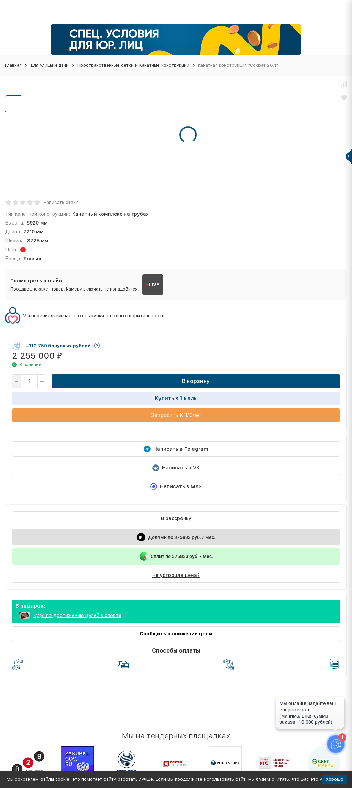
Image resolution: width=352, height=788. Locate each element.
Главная (13, 65)
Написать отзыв (61, 202)
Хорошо (334, 779)
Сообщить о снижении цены (176, 633)
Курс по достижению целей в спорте (77, 615)
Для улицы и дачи (49, 65)
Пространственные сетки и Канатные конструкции (133, 65)
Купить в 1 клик (176, 398)
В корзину (196, 381)
